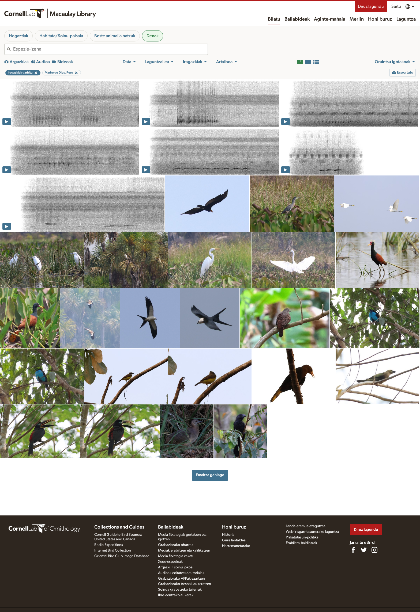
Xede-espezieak (170, 562)
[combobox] (110, 49)
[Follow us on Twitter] (364, 550)
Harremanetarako (236, 546)
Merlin (357, 19)
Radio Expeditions (108, 545)
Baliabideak (297, 19)
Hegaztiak (18, 36)
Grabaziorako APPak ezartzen (181, 578)
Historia (228, 535)
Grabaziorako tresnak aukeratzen (184, 584)
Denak (153, 36)
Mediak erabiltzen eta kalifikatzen (184, 550)
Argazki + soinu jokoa (175, 567)
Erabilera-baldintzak (301, 543)
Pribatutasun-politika (302, 537)
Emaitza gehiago (210, 475)
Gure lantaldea (234, 540)
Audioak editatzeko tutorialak (181, 573)
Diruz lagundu (371, 6)
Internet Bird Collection (112, 550)
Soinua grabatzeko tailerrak (180, 589)
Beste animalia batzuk (114, 36)
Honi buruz (380, 19)
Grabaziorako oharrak (175, 545)
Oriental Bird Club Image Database (121, 556)
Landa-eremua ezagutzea (305, 526)
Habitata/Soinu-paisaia (61, 36)
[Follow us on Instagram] (374, 550)
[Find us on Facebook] (353, 550)
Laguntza (406, 19)
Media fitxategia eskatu (176, 556)
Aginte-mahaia (329, 19)
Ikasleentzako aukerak (175, 595)
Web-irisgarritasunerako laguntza (312, 532)
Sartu (396, 6)
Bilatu (274, 19)
